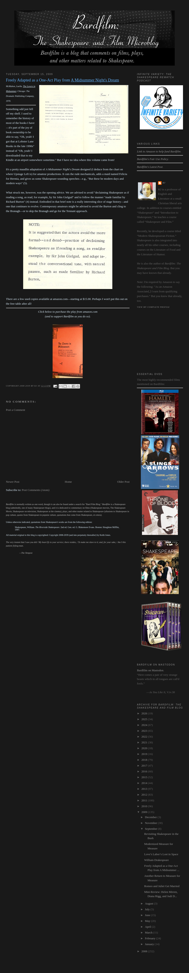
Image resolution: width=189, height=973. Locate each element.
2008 (145, 951)
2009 (145, 812)
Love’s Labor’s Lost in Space (161, 854)
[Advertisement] (68, 446)
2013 (145, 788)
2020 (145, 748)
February (150, 938)
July (147, 909)
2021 (145, 742)
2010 (145, 806)
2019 (145, 754)
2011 (145, 800)
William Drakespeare (156, 860)
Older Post (123, 481)
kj (163, 183)
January (150, 944)
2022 (145, 736)
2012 (145, 794)
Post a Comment (15, 410)
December (151, 817)
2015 (145, 777)
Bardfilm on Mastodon (150, 670)
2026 (145, 713)
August (149, 903)
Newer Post (12, 481)
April (148, 926)
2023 (145, 730)
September (151, 828)
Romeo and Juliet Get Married (161, 886)
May (148, 921)
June (148, 915)
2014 (145, 783)
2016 (145, 771)
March (149, 932)
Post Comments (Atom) (35, 490)
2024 (145, 725)
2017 (145, 765)
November (151, 823)
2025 (145, 719)
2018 (145, 759)
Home (68, 481)
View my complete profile (153, 307)
